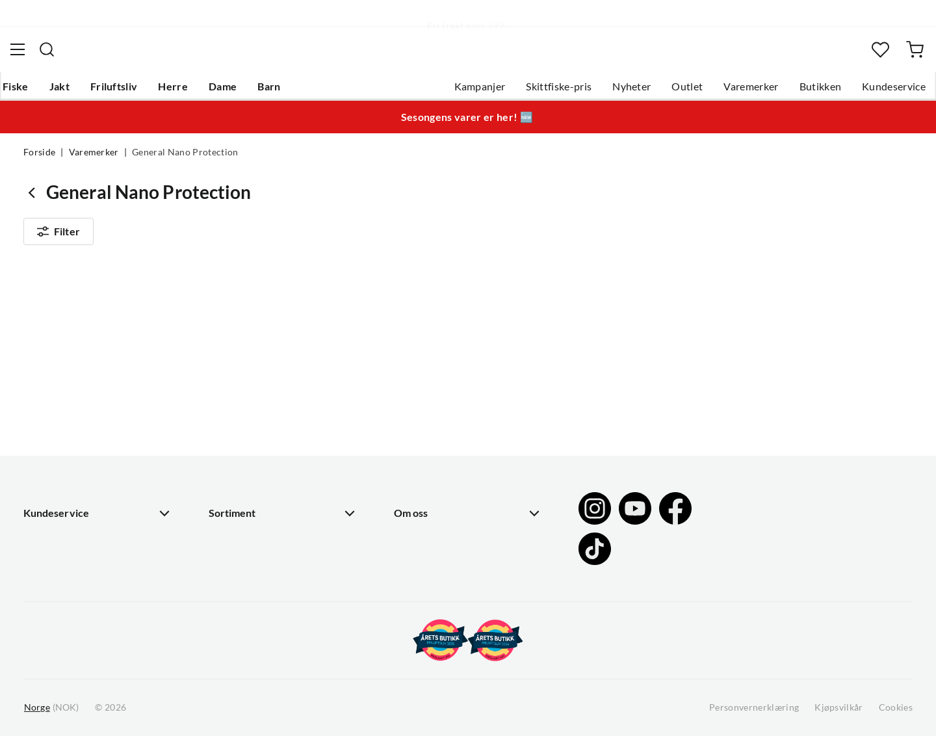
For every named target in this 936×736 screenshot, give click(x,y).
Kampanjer (456, 92)
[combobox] (468, 55)
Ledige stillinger (430, 401)
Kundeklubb (422, 526)
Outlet (663, 92)
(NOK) (51, 708)
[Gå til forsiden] (86, 55)
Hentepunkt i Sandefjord (80, 422)
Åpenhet (414, 505)
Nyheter (608, 92)
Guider (39, 401)
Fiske (36, 92)
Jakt (80, 92)
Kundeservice (870, 92)
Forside (39, 160)
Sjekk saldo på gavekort (77, 443)
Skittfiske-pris (535, 92)
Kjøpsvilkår (838, 707)
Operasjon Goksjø (436, 463)
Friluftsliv (135, 92)
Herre (194, 92)
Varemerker (727, 92)
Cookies (896, 707)
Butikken (797, 92)
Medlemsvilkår (428, 547)
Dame (243, 92)
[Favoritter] (861, 55)
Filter (58, 242)
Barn (289, 92)
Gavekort (231, 401)
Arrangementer (429, 443)
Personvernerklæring (754, 707)
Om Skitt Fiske (428, 380)
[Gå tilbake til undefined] (34, 200)
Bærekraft (417, 484)
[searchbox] (480, 55)
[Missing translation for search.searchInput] (266, 55)
